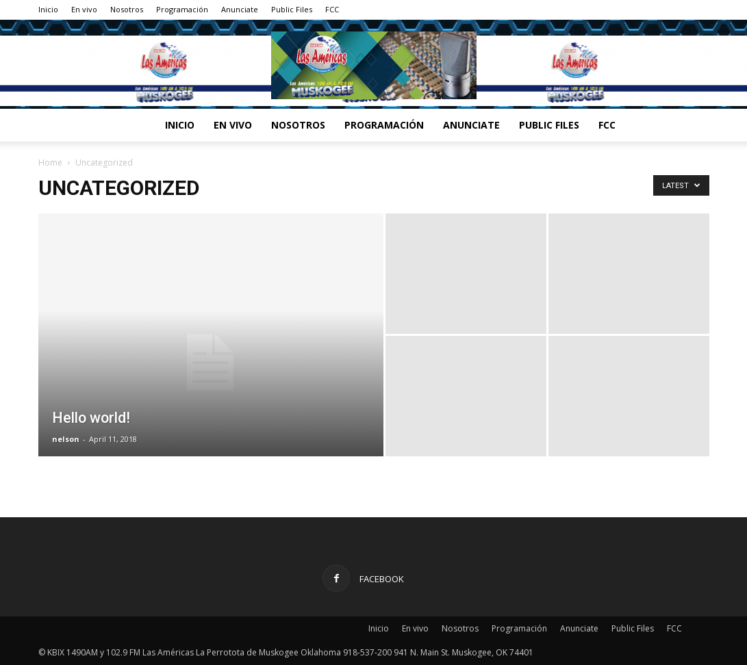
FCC (332, 9)
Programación (182, 9)
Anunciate (239, 9)
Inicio (48, 9)
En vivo (84, 9)
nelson (65, 439)
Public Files (291, 9)
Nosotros (126, 9)
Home (50, 162)
